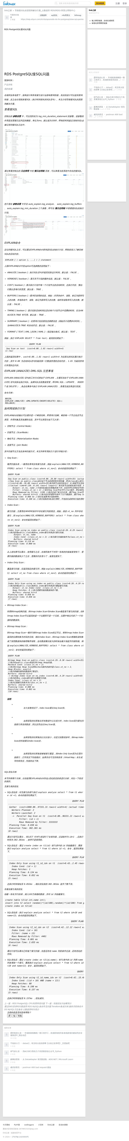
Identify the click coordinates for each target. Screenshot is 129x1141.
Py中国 (17, 1125)
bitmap (77, 15)
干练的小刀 (98, 87)
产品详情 (8, 84)
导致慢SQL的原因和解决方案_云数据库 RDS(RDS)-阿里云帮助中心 (45, 10)
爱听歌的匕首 (99, 77)
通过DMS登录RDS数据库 (16, 1006)
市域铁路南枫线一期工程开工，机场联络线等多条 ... (109, 78)
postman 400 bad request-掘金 (37, 1067)
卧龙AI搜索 (63, 1125)
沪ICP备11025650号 (20, 1137)
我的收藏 (8, 89)
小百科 (40, 1125)
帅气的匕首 (98, 97)
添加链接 (100, 3)
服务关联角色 (75, 1006)
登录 (125, 3)
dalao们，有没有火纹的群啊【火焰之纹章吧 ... (109, 88)
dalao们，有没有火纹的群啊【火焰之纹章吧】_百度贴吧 (46, 1043)
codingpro (29, 1125)
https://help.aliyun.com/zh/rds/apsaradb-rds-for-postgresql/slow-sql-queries (52, 19)
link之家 (8, 10)
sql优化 (54, 15)
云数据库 (43, 15)
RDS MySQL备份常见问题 (40, 1006)
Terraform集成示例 (60, 1006)
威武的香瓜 (98, 114)
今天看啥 (6, 1125)
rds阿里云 (66, 15)
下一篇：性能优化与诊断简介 (58, 1003)
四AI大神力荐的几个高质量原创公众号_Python (109, 98)
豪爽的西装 (98, 107)
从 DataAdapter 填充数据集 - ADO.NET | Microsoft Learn (48, 1059)
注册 (118, 3)
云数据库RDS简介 (31, 1009)
